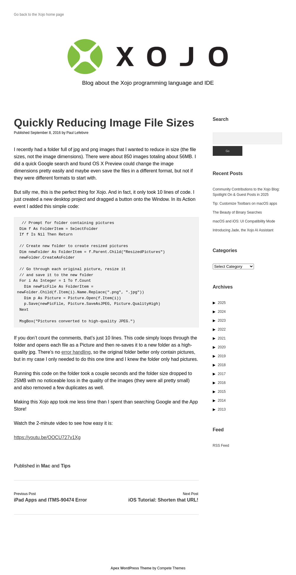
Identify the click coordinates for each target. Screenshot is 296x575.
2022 (222, 329)
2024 (222, 312)
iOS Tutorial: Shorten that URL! (163, 499)
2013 (222, 409)
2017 (222, 374)
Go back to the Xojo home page (39, 14)
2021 (222, 338)
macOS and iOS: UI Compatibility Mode (244, 221)
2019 (222, 356)
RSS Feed (221, 445)
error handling (76, 352)
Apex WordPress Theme (131, 568)
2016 (222, 383)
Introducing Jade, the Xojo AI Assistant (243, 230)
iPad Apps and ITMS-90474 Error (50, 499)
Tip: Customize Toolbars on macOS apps (245, 203)
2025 (222, 303)
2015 (222, 392)
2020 (222, 347)
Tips (66, 465)
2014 (222, 400)
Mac (45, 465)
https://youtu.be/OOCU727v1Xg (47, 437)
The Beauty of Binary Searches (237, 212)
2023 (222, 320)
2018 (222, 365)
